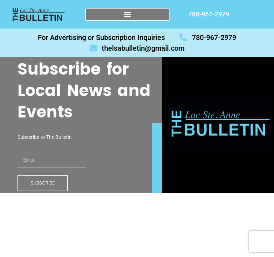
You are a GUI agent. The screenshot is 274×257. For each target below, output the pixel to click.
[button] (127, 14)
